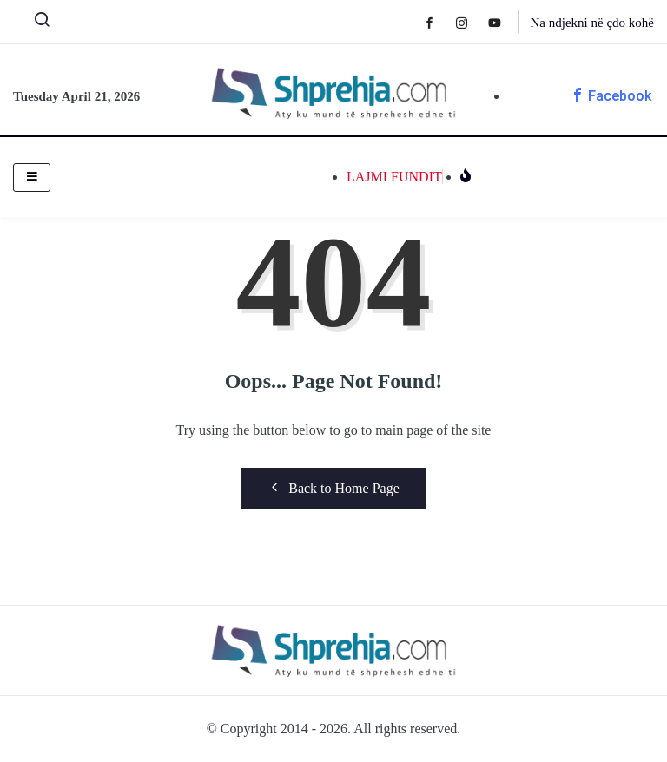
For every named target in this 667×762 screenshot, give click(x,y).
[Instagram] (470, 22)
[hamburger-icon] (31, 177)
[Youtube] (503, 22)
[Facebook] (438, 22)
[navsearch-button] (34, 23)
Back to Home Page (333, 488)
